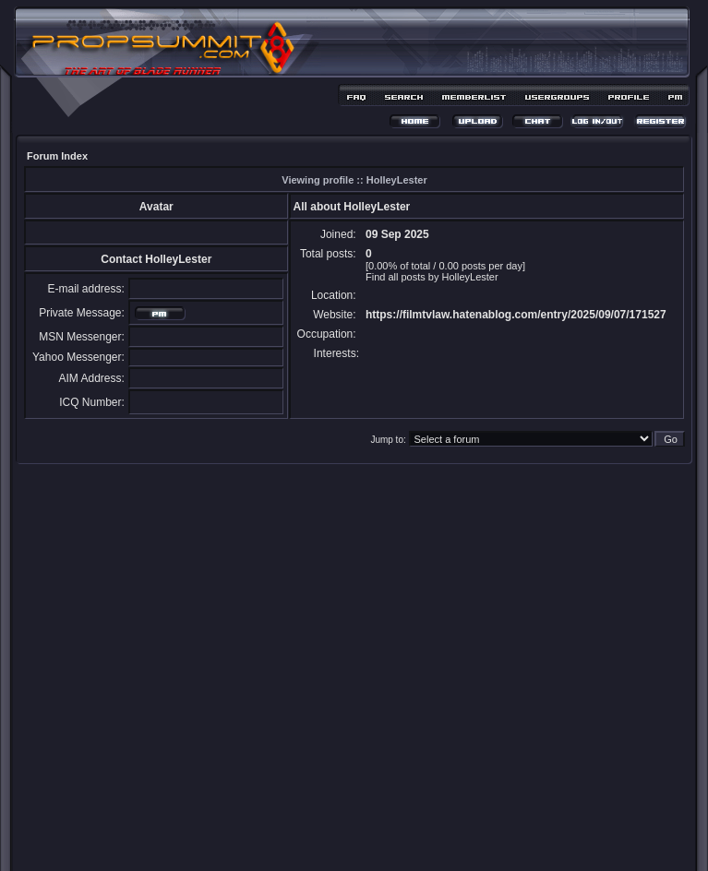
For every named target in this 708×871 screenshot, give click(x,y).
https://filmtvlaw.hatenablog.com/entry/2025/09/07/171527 (516, 314)
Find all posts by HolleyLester (432, 276)
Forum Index (57, 155)
